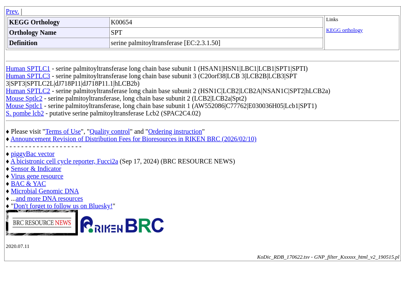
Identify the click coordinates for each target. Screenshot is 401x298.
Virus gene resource (37, 176)
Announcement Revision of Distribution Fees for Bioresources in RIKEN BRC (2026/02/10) (133, 138)
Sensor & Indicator (36, 168)
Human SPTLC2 (28, 90)
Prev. (12, 11)
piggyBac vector (32, 153)
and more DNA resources (49, 198)
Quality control (109, 131)
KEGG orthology (344, 30)
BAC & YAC (28, 183)
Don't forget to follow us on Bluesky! (63, 205)
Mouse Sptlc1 (24, 105)
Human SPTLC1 (28, 68)
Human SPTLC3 (28, 75)
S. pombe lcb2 (25, 113)
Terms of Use (63, 131)
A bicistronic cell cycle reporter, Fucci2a (64, 161)
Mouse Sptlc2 (24, 98)
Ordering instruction (175, 131)
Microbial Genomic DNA (45, 191)
